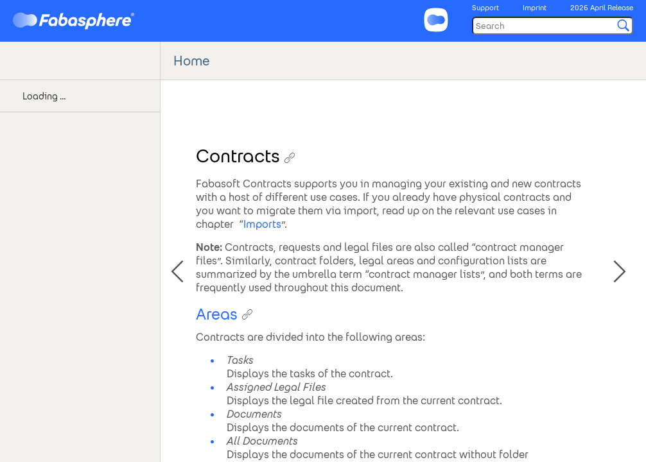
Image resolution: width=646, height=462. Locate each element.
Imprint (534, 7)
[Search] (552, 26)
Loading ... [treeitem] (43, 96)
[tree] (80, 112)
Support (485, 7)
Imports (262, 224)
